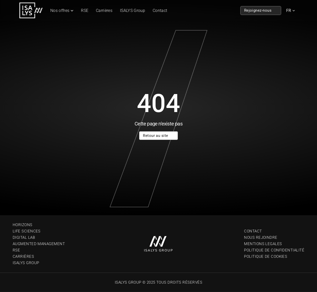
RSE (84, 10)
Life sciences (27, 231)
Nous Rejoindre (260, 237)
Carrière (22, 256)
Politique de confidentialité (274, 250)
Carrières (104, 10)
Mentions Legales (263, 244)
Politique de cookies (265, 256)
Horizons (22, 225)
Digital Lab (24, 237)
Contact (160, 10)
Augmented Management (39, 244)
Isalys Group (26, 263)
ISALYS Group (132, 10)
